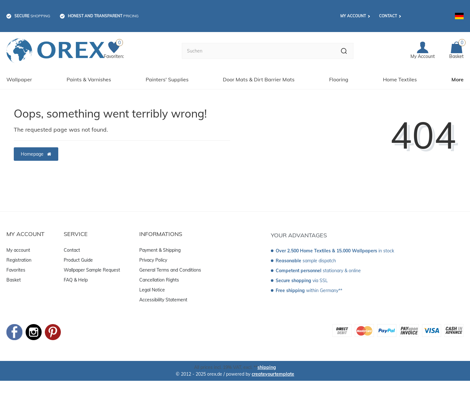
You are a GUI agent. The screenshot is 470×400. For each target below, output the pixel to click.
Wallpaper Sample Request (92, 270)
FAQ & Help (76, 280)
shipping (266, 367)
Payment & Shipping (160, 250)
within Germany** (309, 290)
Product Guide (78, 260)
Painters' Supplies (167, 79)
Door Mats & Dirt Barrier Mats (259, 79)
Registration (18, 260)
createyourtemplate (273, 374)
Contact (388, 15)
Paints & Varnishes (89, 79)
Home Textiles (400, 79)
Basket (13, 280)
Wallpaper (19, 79)
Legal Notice (152, 290)
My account (353, 15)
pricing (103, 15)
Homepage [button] (36, 154)
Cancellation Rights (159, 280)
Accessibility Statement (163, 300)
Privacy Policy (153, 260)
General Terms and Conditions (170, 270)
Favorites (15, 270)
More (457, 79)
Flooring (338, 79)
